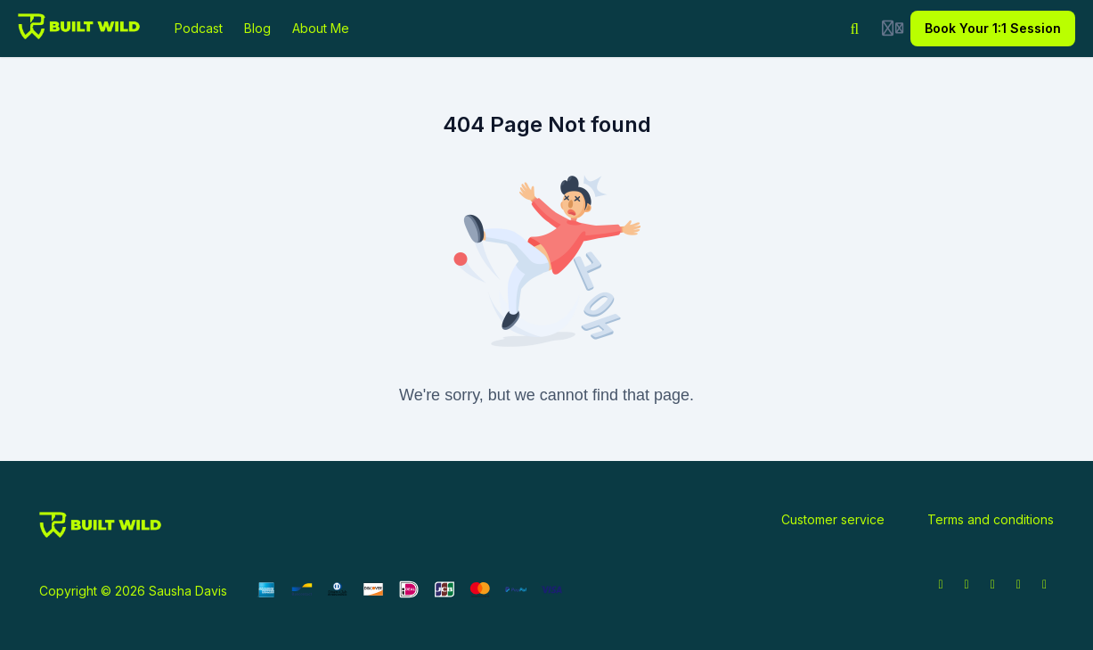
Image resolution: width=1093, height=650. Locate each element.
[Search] (855, 28)
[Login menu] (892, 28)
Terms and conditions (990, 519)
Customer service (833, 519)
